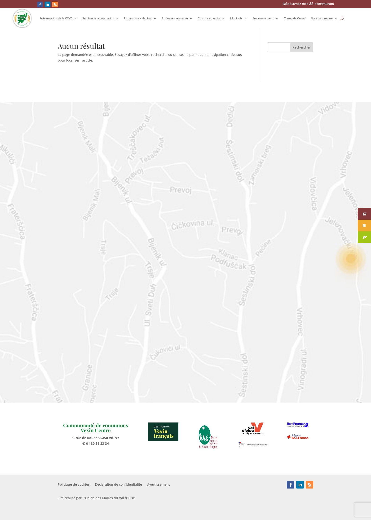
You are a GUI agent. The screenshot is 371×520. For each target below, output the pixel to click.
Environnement (263, 18)
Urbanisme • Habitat (138, 18)
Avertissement (158, 485)
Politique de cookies (74, 485)
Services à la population (98, 18)
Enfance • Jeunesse (175, 18)
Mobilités (236, 18)
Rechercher (301, 47)
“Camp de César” (295, 18)
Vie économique (322, 18)
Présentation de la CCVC (56, 18)
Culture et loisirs (209, 18)
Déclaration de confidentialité (118, 485)
